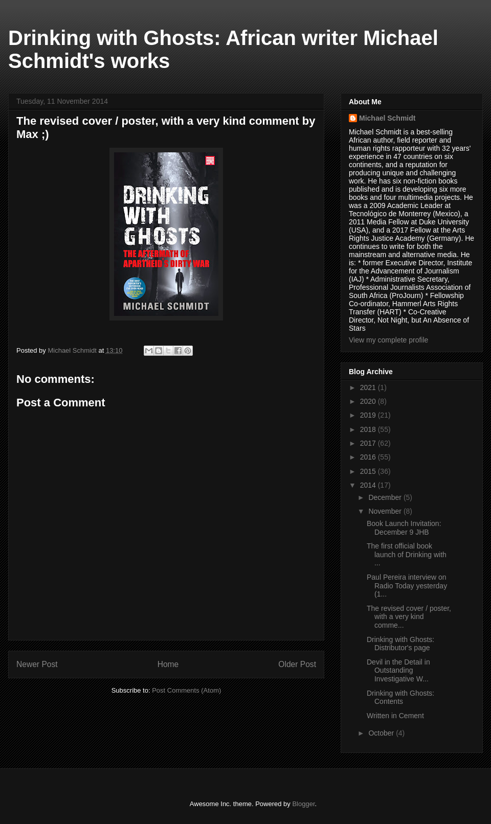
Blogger (303, 804)
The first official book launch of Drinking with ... (407, 554)
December (385, 497)
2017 (369, 443)
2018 (369, 429)
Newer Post (37, 664)
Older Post (297, 664)
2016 (369, 457)
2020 (369, 401)
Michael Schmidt (387, 118)
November (385, 511)
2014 (369, 485)
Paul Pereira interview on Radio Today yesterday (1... (407, 586)
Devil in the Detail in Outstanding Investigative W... (398, 670)
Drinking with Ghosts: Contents (400, 697)
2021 (369, 387)
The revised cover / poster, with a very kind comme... (409, 617)
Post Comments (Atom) (186, 690)
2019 (369, 415)
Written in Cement (395, 716)
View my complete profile (388, 340)
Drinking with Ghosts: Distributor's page (400, 643)
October (382, 733)
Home (168, 664)
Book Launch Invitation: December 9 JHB (404, 527)
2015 (369, 471)
